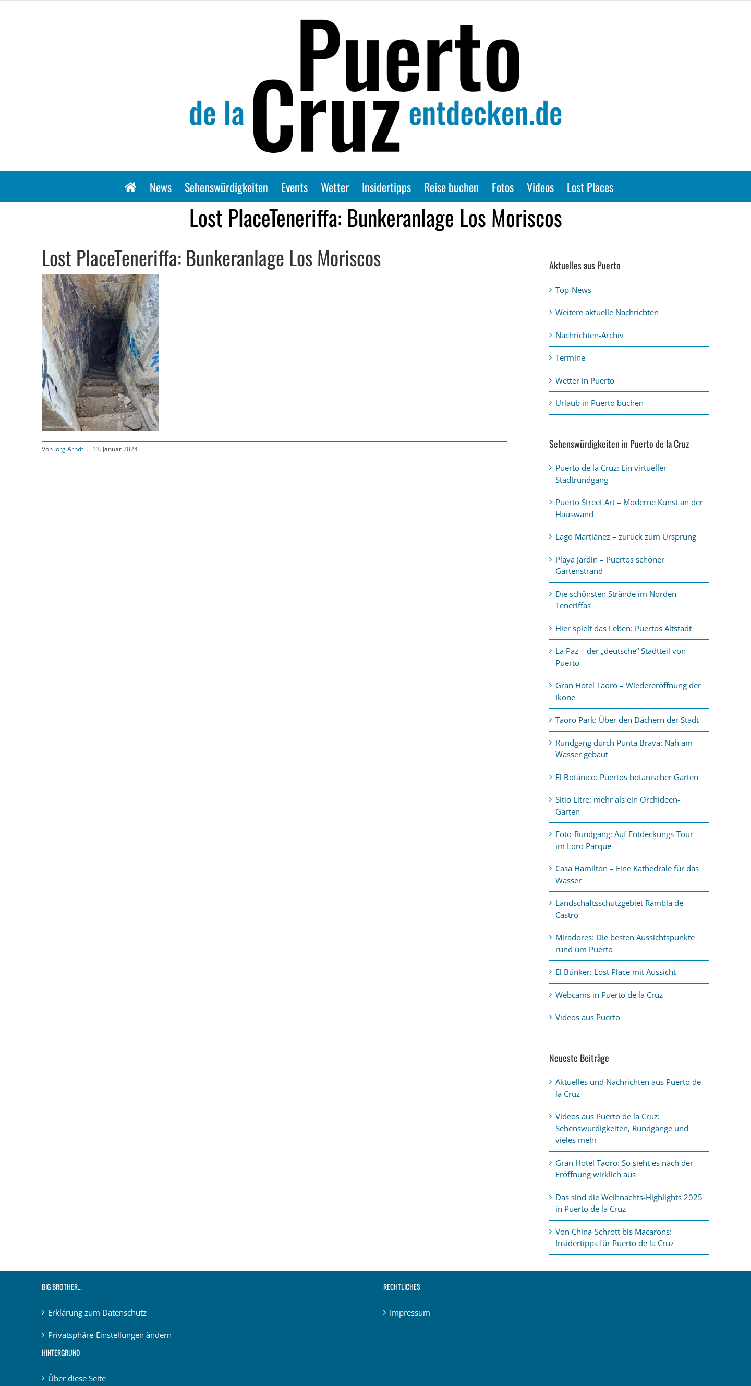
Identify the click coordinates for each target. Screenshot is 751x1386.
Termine (570, 357)
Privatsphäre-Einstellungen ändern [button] (110, 1335)
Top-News (573, 289)
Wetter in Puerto (584, 380)
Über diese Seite (77, 1378)
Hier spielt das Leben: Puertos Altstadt (623, 628)
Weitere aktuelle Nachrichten (607, 312)
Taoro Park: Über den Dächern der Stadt (627, 719)
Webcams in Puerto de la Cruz (609, 994)
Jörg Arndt (68, 449)
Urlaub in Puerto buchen (599, 403)
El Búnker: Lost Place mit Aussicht (615, 971)
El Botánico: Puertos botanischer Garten (626, 777)
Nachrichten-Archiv (589, 335)
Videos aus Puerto (587, 1017)
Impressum (410, 1312)
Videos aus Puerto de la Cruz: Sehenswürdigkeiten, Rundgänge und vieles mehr (621, 1128)
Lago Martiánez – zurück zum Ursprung (625, 536)
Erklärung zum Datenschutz (97, 1312)
